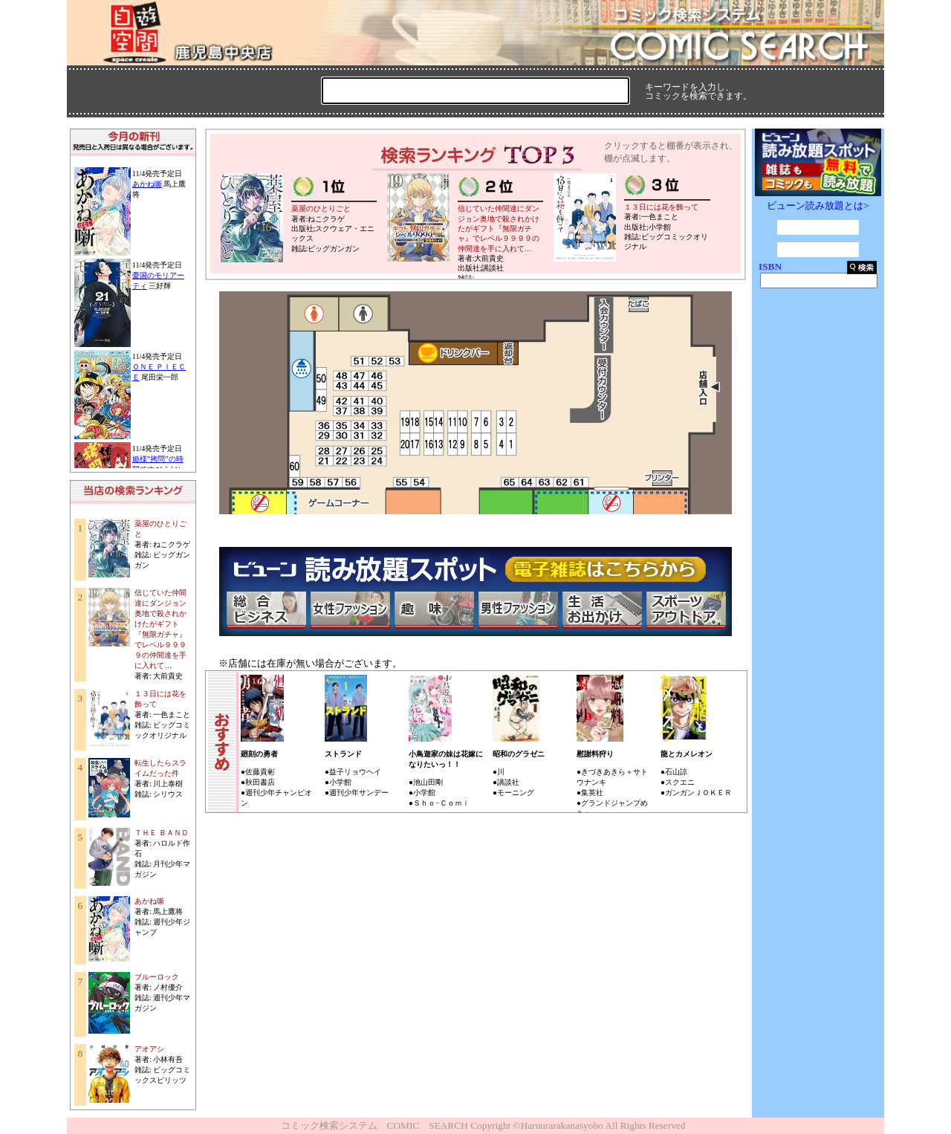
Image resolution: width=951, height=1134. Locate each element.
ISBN (770, 266)
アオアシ (149, 1049)
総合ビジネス (266, 610)
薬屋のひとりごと (321, 208)
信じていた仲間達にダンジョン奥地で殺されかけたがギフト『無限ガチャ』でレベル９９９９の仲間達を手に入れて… (498, 228)
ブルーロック (156, 977)
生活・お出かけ (601, 610)
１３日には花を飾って (661, 207)
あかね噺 (147, 184)
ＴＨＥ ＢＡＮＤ (161, 833)
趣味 (434, 610)
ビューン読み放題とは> (818, 205)
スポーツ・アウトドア (685, 610)
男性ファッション (517, 610)
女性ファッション (350, 610)
